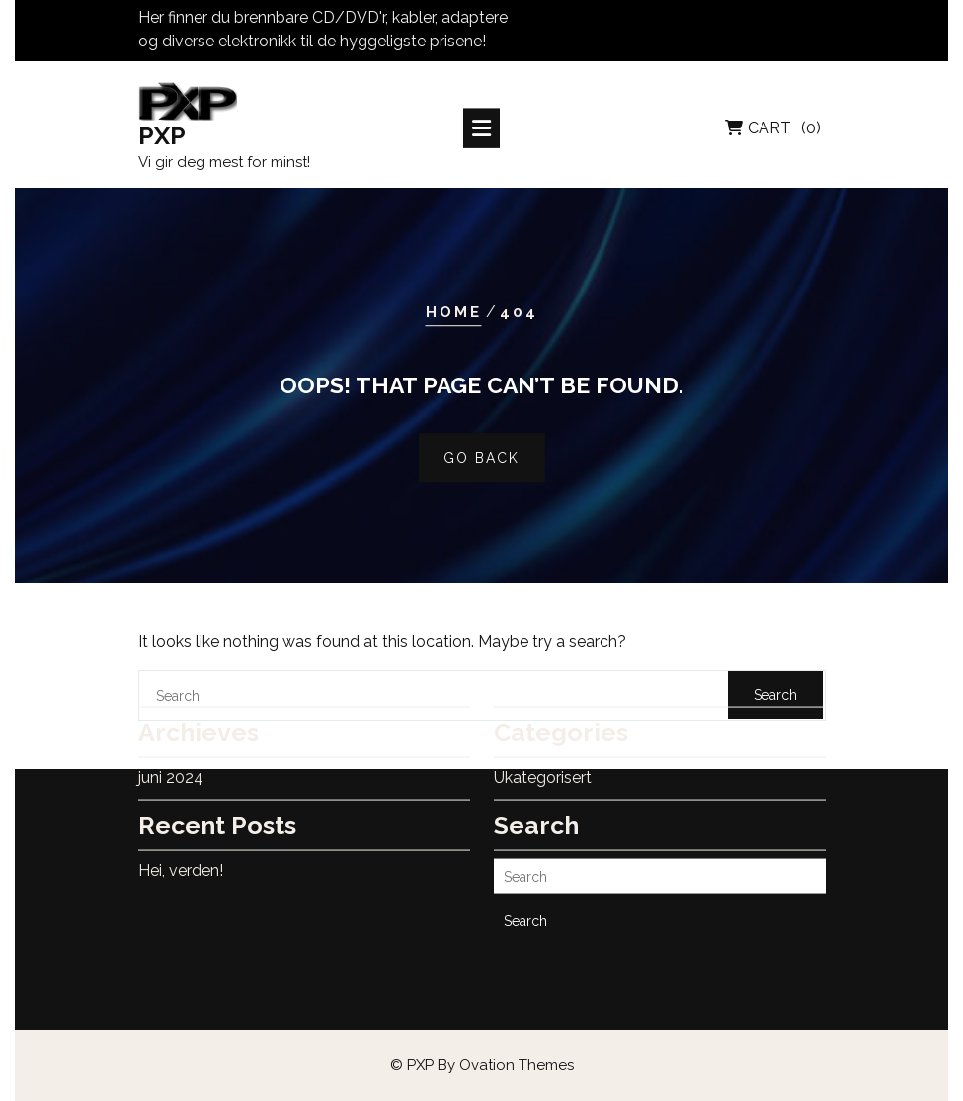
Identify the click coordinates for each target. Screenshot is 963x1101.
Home (454, 312)
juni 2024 (170, 749)
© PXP (482, 1065)
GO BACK (481, 458)
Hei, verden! (180, 842)
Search (525, 893)
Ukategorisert (543, 749)
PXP (162, 138)
